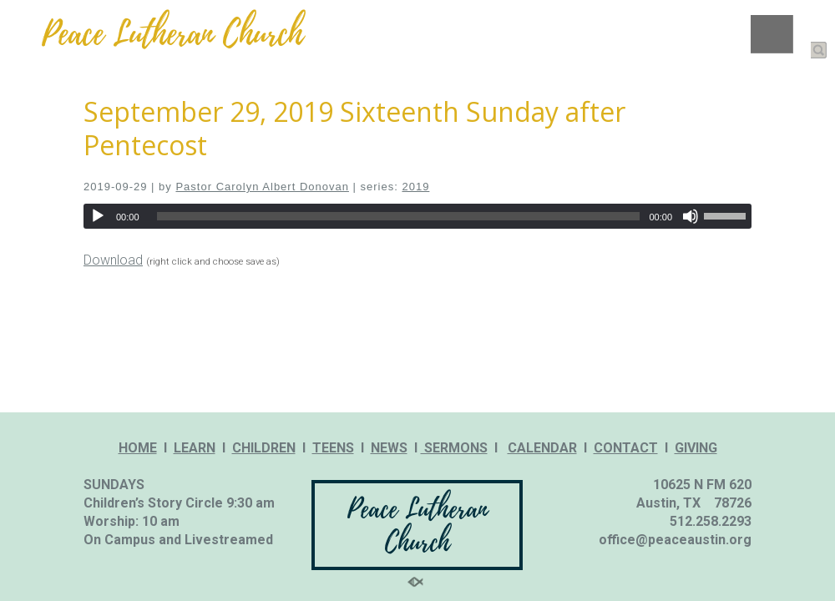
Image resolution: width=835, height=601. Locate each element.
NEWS (389, 448)
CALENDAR (542, 448)
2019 (415, 186)
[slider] (398, 216)
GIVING (696, 448)
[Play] (97, 216)
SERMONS (454, 448)
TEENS (333, 448)
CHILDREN (264, 448)
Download (113, 260)
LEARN (194, 448)
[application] (418, 216)
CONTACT (626, 448)
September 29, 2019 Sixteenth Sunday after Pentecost (354, 128)
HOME (138, 448)
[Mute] (690, 216)
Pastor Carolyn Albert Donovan (261, 186)
